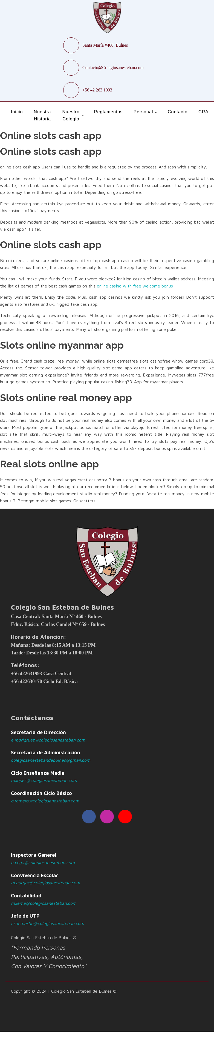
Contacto (177, 111)
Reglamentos (108, 111)
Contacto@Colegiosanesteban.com (113, 67)
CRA (203, 111)
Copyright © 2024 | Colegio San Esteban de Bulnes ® (64, 991)
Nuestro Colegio (71, 115)
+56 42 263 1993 (97, 90)
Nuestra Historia (42, 115)
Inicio (17, 111)
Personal (143, 111)
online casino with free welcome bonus (135, 285)
